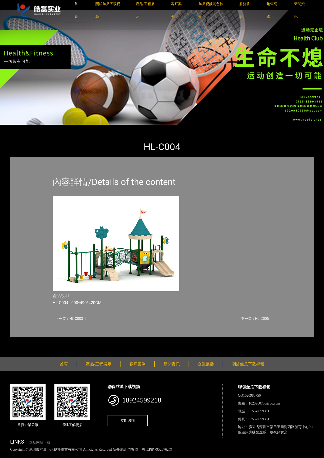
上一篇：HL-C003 (69, 318)
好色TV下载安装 (256, 455)
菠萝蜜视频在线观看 (181, 455)
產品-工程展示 (40, 128)
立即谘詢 (127, 420)
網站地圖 (7, 455)
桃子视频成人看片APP (289, 455)
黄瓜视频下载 (89, 455)
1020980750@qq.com (264, 403)
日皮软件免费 (210, 455)
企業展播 (206, 364)
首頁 (19, 128)
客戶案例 (137, 364)
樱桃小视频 (232, 455)
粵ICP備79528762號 (157, 449)
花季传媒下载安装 (148, 455)
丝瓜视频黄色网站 (62, 455)
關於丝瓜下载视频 (248, 364)
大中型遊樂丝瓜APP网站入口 (82, 128)
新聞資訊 (172, 364)
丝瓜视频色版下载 (30, 455)
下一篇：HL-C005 (255, 318)
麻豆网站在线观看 (117, 455)
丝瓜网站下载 (39, 442)
